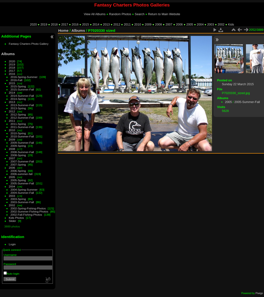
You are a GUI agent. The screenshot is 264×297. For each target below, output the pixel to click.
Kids (231, 24)
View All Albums (94, 14)
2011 (127, 24)
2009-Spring (18, 145)
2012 (116, 24)
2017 (64, 24)
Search (140, 14)
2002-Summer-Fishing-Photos (29, 211)
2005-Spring (18, 180)
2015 (85, 24)
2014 (95, 24)
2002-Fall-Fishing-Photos (26, 214)
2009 (148, 24)
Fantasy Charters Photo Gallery (29, 43)
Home (63, 30)
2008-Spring (18, 155)
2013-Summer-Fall (22, 105)
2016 (75, 24)
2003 (210, 24)
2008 (158, 24)
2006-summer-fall (22, 173)
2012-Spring (18, 114)
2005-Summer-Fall (22, 183)
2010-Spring (18, 133)
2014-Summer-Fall (22, 95)
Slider (12, 220)
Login (12, 244)
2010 (137, 24)
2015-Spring (18, 86)
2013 (106, 24)
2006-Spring (18, 170)
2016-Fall (16, 80)
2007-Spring (18, 164)
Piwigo (259, 293)
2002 (221, 24)
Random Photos (120, 14)
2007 (169, 24)
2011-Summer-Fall (22, 127)
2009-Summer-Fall (22, 142)
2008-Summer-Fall (22, 152)
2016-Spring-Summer (24, 76)
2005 (189, 24)
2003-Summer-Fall (22, 202)
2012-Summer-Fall (22, 117)
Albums (8, 54)
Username (10, 254)
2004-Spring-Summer (24, 189)
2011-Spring (18, 123)
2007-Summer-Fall (22, 161)
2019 (43, 24)
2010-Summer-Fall (22, 136)
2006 (179, 24)
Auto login (11, 273)
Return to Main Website (164, 14)
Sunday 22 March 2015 (238, 84)
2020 (33, 24)
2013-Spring (18, 108)
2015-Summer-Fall (22, 89)
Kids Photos (16, 217)
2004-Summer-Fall (22, 192)
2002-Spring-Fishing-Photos (28, 208)
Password (10, 263)
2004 (200, 24)
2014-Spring (18, 98)
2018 (54, 24)
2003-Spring (18, 198)
